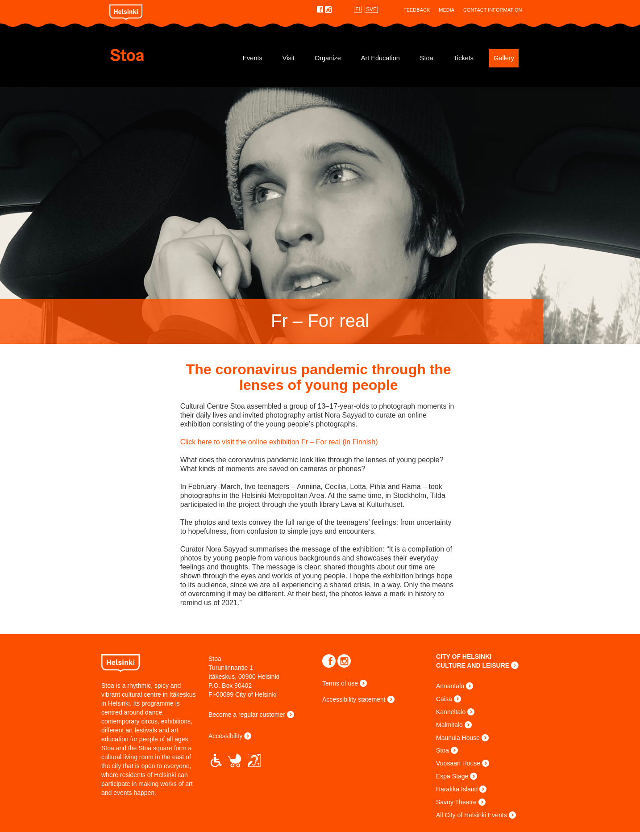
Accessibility (225, 736)
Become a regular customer (246, 714)
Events (252, 58)
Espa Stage (452, 776)
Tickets (463, 58)
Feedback (416, 10)
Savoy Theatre (456, 802)
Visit (289, 58)
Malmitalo (449, 724)
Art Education (380, 58)
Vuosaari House (458, 763)
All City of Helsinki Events (471, 815)
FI (357, 9)
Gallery (504, 58)
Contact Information (492, 10)
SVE (371, 9)
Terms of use (340, 683)
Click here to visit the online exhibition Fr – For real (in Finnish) (281, 442)
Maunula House (458, 737)
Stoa (162, 55)
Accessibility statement (354, 699)
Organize (328, 58)
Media (446, 10)
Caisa (444, 698)
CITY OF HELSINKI (463, 656)
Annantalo (450, 686)
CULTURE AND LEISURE (472, 665)
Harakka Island (457, 789)
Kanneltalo (450, 711)
